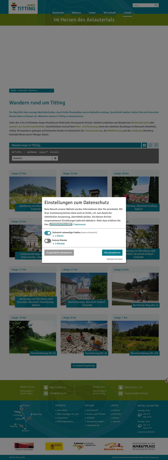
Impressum (79, 224)
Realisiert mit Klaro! (115, 259)
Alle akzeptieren (112, 252)
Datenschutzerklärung (61, 224)
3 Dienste (58, 243)
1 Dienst (57, 235)
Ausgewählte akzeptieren (59, 252)
